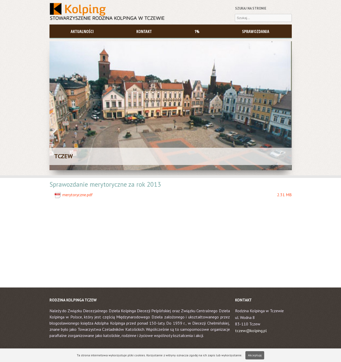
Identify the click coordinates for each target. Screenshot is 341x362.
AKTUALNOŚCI (82, 31)
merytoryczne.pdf (177, 195)
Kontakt (144, 31)
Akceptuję (255, 355)
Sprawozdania (255, 31)
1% (196, 31)
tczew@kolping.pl (251, 330)
